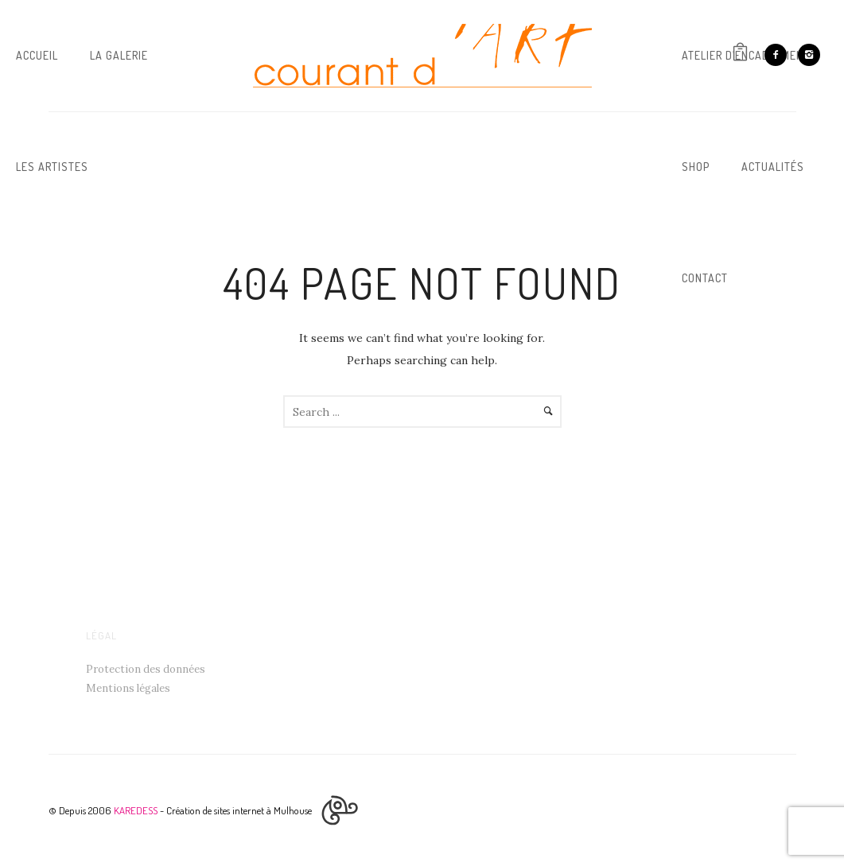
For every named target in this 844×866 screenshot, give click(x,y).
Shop (696, 166)
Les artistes (52, 166)
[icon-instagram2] (809, 55)
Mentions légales (128, 688)
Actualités (772, 166)
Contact (705, 278)
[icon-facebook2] (779, 55)
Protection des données (145, 669)
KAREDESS (136, 810)
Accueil (37, 55)
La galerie (119, 55)
